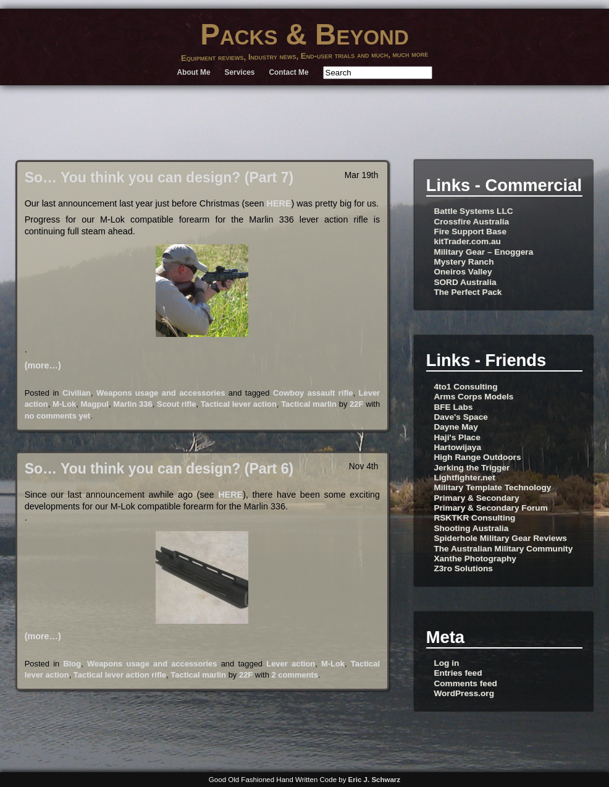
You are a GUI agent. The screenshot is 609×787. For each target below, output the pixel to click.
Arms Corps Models (473, 396)
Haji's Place (457, 437)
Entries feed (458, 673)
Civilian (76, 393)
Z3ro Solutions (463, 568)
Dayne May (455, 427)
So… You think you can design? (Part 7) (159, 177)
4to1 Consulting (465, 386)
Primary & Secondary (476, 498)
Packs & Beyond (304, 34)
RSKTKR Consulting (474, 517)
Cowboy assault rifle (313, 393)
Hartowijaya (457, 447)
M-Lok (64, 404)
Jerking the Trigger (472, 467)
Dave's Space (461, 417)
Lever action (290, 663)
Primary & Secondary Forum (490, 508)
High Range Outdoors (477, 457)
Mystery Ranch (464, 261)
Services (240, 72)
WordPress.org (464, 693)
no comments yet (58, 415)
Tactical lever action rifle (120, 674)
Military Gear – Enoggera (483, 252)
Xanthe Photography (475, 558)
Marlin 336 (132, 404)
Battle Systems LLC (473, 211)
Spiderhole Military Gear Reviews (500, 538)
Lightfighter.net (464, 477)
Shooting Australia (471, 528)
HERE (279, 203)
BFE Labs (453, 407)
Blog (72, 663)
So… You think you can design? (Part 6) (159, 469)
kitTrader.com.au (467, 241)
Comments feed (465, 683)
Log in (446, 663)
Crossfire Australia (471, 221)
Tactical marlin (309, 404)
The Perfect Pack (468, 292)
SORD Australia (465, 282)
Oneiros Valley (463, 271)
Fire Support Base (470, 231)
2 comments (294, 674)
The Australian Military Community (503, 548)
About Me (193, 72)
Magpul (95, 404)
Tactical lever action (239, 404)
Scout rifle (176, 404)
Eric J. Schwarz (374, 779)
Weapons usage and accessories (160, 393)
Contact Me (289, 72)
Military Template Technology (492, 487)
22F (356, 404)
